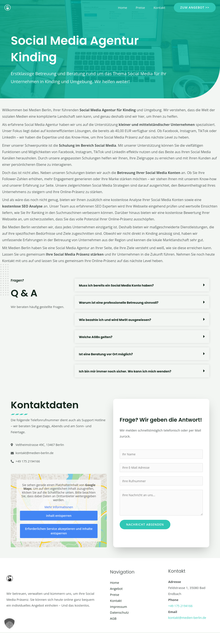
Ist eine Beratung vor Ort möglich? (107, 354)
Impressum (118, 607)
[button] (195, 7)
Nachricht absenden (145, 526)
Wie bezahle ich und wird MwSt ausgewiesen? (116, 319)
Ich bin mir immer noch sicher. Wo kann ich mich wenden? (127, 371)
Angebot (116, 589)
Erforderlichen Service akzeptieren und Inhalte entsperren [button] (58, 532)
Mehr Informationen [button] (58, 508)
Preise (143, 7)
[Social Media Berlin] (7, 7)
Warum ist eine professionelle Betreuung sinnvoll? (120, 302)
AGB (113, 619)
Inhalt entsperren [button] (58, 516)
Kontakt (160, 7)
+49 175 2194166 (181, 606)
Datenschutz (119, 613)
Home (127, 7)
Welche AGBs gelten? (96, 337)
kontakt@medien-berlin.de (188, 618)
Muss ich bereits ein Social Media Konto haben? (118, 285)
